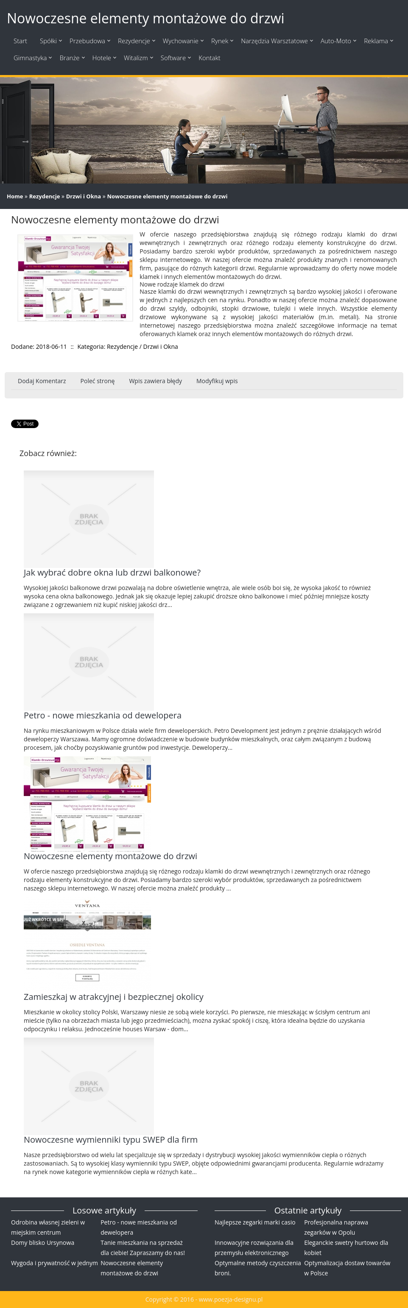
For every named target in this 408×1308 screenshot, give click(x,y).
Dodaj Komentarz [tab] (42, 381)
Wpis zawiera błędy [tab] (155, 381)
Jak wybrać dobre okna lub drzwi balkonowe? (112, 572)
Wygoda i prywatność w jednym (54, 1263)
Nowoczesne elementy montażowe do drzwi (167, 196)
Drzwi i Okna (83, 196)
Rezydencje (44, 196)
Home (15, 196)
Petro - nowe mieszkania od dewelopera (103, 715)
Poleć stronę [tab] (98, 381)
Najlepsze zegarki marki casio (255, 1222)
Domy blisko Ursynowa (42, 1242)
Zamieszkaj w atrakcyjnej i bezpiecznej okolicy (114, 996)
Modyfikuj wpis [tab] (217, 381)
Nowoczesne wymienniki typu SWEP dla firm (111, 1139)
